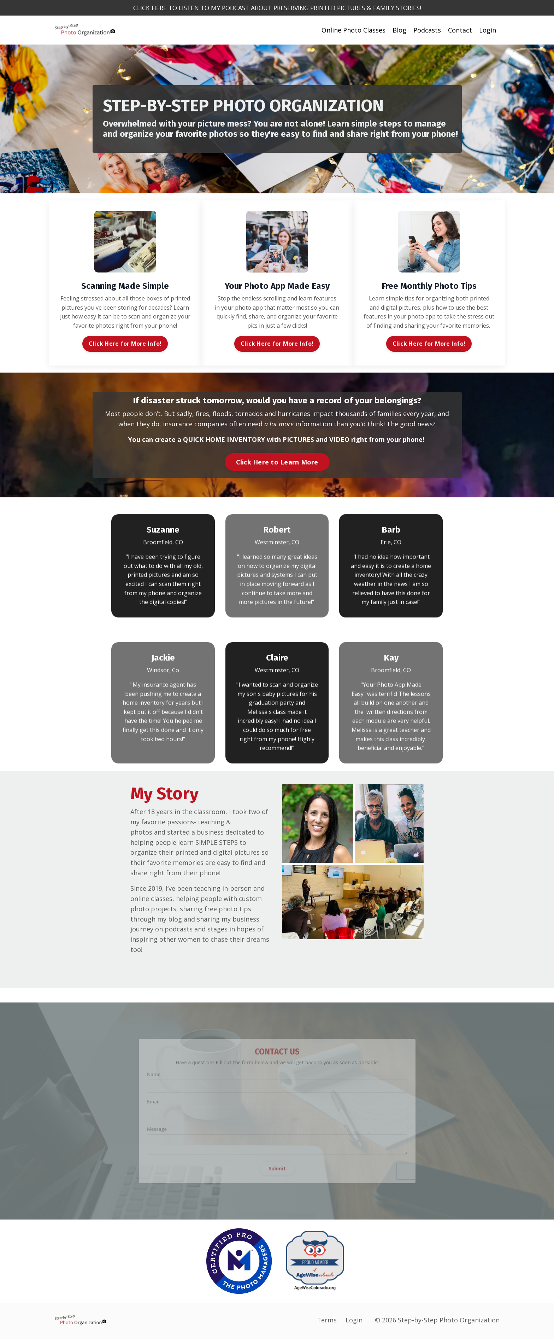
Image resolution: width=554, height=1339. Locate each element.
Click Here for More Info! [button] (125, 344)
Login (487, 30)
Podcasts (427, 30)
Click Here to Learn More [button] (277, 462)
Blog (399, 30)
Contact (460, 30)
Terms (327, 1321)
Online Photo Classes (353, 30)
